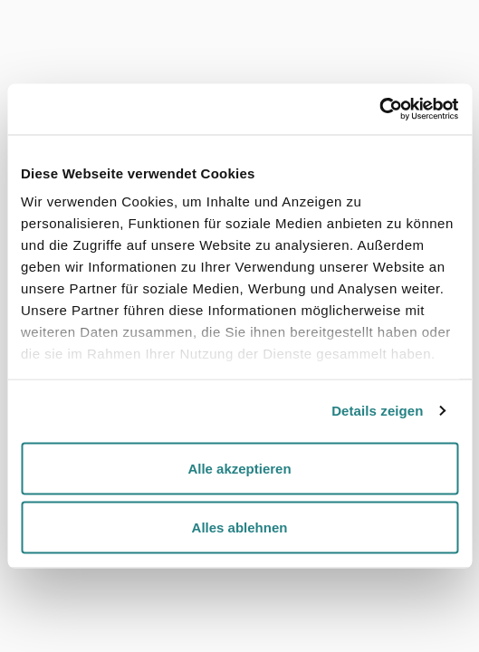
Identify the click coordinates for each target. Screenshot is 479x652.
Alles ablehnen (240, 527)
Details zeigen (377, 410)
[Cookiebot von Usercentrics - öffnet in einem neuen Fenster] (379, 109)
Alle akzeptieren (239, 467)
